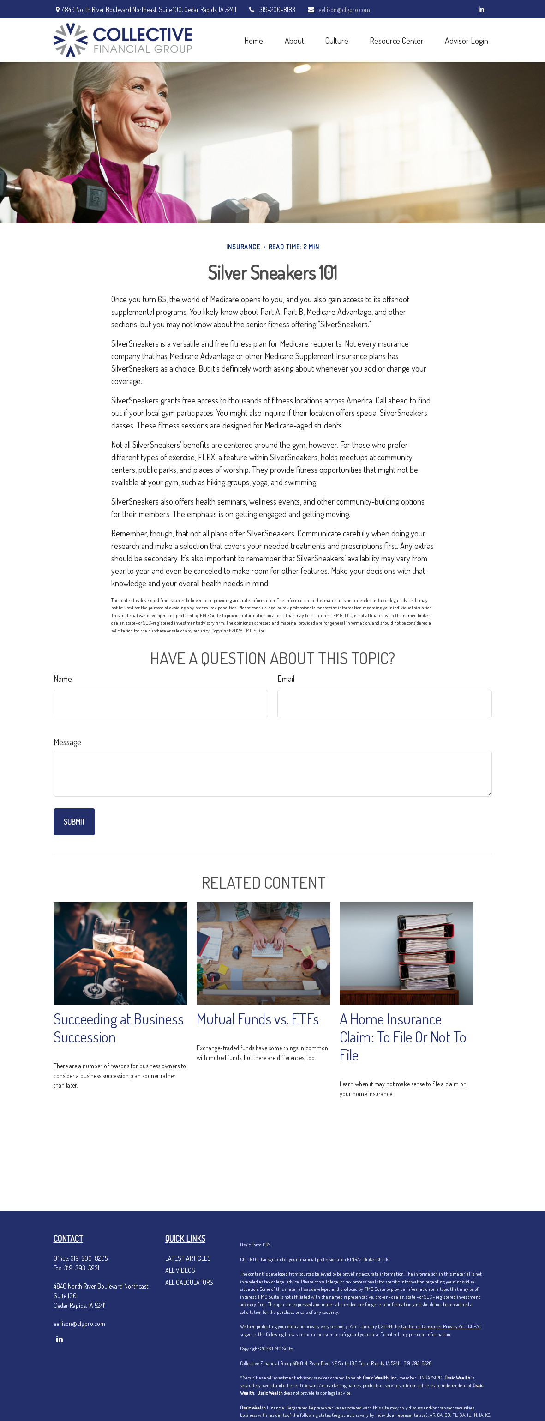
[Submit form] (74, 821)
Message (67, 742)
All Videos (180, 1270)
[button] (253, 40)
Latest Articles (188, 1258)
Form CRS (261, 1244)
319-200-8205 (89, 1258)
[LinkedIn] (481, 9)
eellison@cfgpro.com (338, 9)
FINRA (423, 1377)
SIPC (437, 1377)
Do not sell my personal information (415, 1334)
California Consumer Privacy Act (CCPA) (441, 1326)
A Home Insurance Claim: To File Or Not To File (403, 1036)
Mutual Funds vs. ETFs (258, 1018)
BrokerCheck (375, 1259)
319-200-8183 (271, 9)
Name (63, 679)
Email (285, 679)
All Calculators (189, 1282)
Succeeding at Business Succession (119, 1027)
